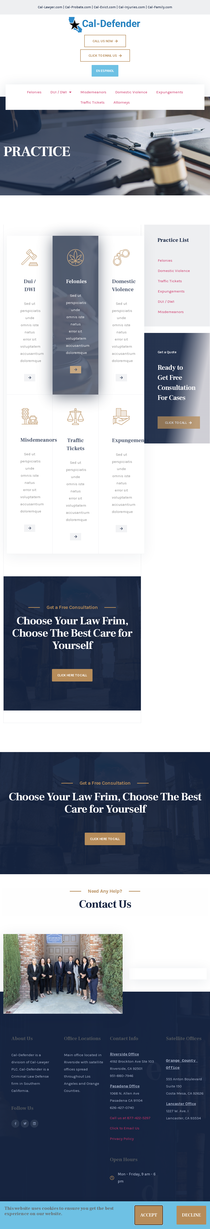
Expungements (169, 92)
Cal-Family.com (160, 7)
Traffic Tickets (92, 102)
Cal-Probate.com (78, 7)
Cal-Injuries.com (132, 7)
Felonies (34, 92)
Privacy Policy (122, 1138)
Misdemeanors (93, 92)
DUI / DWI (61, 92)
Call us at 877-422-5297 (130, 1118)
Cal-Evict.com (105, 7)
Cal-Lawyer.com (50, 7)
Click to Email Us (124, 1128)
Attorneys (121, 102)
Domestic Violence (131, 92)
